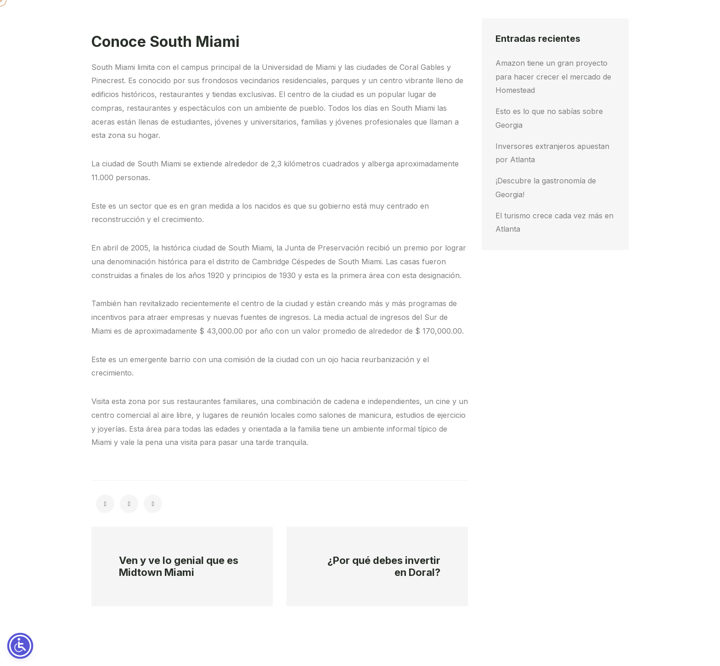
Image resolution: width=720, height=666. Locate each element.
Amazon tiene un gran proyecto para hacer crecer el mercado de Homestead (553, 76)
